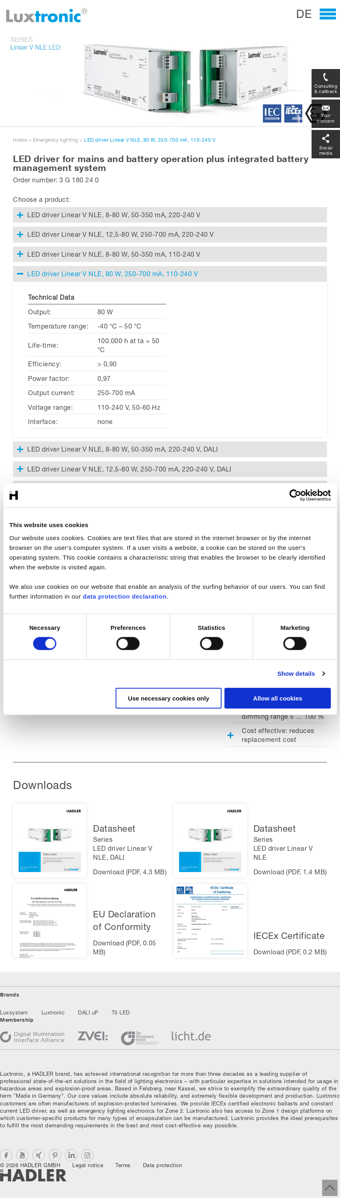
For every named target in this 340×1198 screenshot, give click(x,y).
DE (304, 13)
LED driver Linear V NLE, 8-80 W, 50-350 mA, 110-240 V (114, 254)
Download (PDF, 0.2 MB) (290, 952)
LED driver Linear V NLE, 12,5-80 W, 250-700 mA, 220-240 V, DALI (129, 469)
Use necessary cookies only (168, 697)
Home (20, 140)
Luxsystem (14, 1012)
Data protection (162, 1165)
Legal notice (87, 1165)
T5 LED (121, 1012)
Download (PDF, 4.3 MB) (130, 872)
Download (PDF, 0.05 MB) (124, 947)
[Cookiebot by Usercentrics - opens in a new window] (295, 495)
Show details (296, 673)
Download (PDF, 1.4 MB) (290, 872)
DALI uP (88, 1012)
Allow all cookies (277, 697)
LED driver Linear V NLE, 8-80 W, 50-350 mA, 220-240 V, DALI (122, 449)
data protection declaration (125, 596)
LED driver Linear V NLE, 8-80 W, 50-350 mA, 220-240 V (114, 214)
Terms (123, 1165)
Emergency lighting (55, 140)
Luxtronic (53, 1012)
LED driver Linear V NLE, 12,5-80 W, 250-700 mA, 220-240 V (120, 234)
